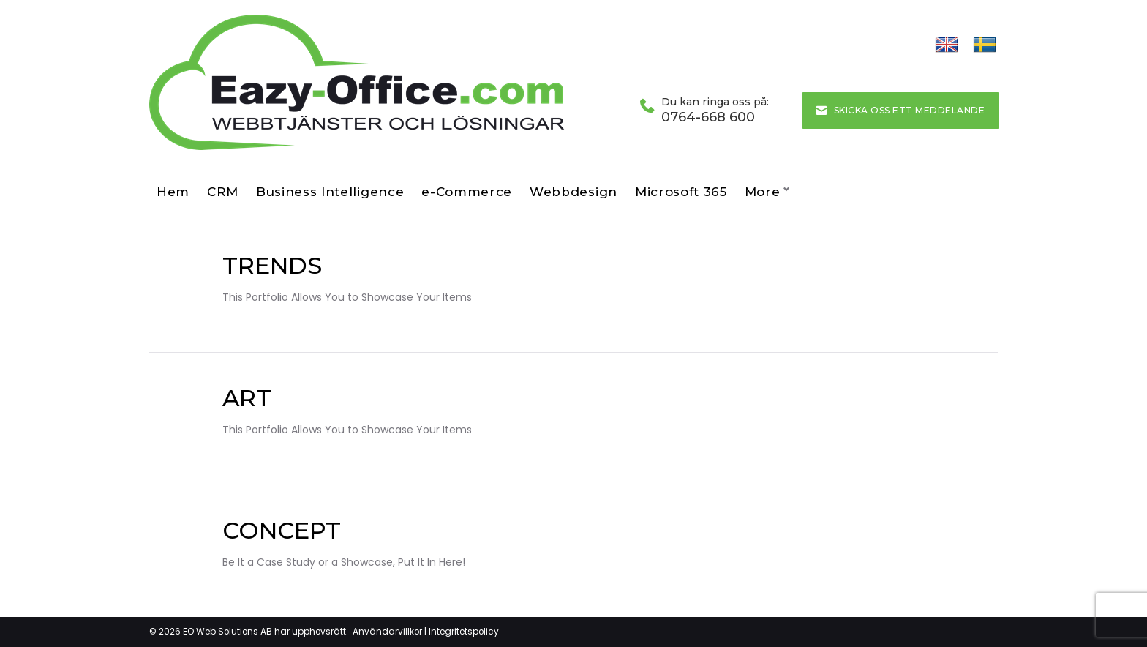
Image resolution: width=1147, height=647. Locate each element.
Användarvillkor (387, 631)
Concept (281, 530)
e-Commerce (466, 191)
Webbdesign (573, 191)
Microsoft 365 (681, 191)
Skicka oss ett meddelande (900, 110)
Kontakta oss (858, 191)
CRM (222, 191)
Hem (173, 191)
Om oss (770, 191)
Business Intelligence (330, 191)
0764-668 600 (708, 117)
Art (246, 398)
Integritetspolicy (464, 631)
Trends (272, 265)
